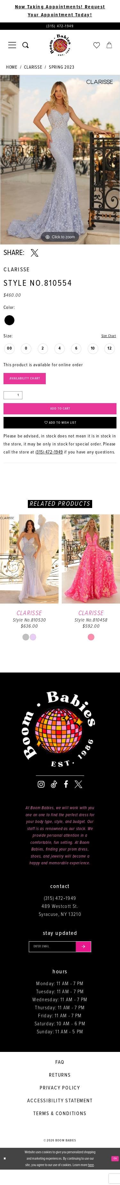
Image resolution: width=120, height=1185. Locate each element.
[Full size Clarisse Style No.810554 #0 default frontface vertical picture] (60, 162)
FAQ (60, 1077)
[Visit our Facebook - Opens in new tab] (66, 796)
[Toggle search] (25, 47)
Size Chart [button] (106, 339)
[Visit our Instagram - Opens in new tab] (41, 796)
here (91, 1180)
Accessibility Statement (59, 1116)
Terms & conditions (59, 1129)
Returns (60, 1090)
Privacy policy (60, 1103)
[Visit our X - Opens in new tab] (78, 796)
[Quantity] (13, 401)
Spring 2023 (62, 69)
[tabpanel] (60, 162)
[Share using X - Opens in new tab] (34, 255)
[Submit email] (90, 960)
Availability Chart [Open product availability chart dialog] (32, 383)
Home (11, 69)
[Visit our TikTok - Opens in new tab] (54, 796)
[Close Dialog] (5, 1174)
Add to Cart (60, 416)
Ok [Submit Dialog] (114, 1174)
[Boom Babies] (60, 47)
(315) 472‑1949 (49, 465)
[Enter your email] (60, 960)
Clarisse (33, 69)
